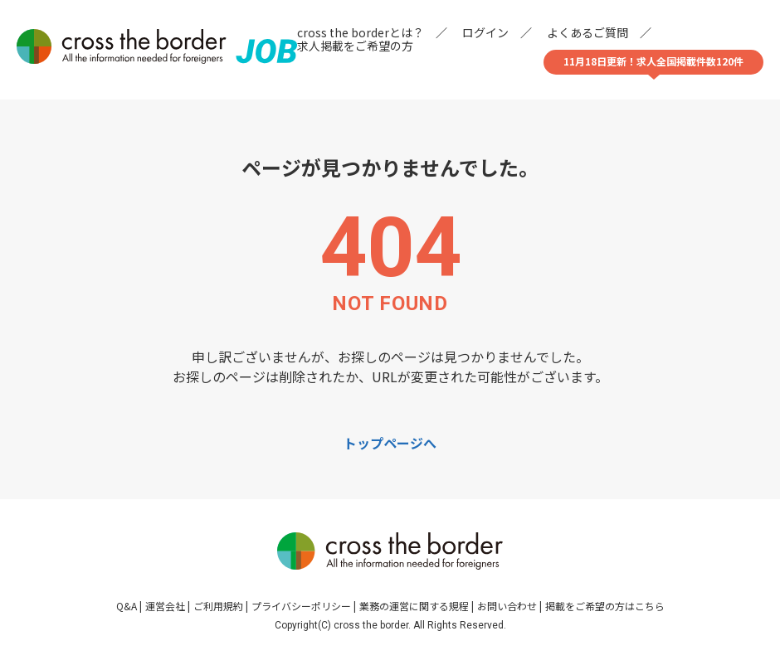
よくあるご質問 (587, 32)
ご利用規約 (218, 606)
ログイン (485, 32)
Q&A (126, 606)
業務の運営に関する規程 (414, 606)
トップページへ (390, 442)
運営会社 (165, 606)
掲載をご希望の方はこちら (605, 606)
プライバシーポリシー (301, 606)
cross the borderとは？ (360, 32)
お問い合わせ (507, 606)
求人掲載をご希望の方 (355, 45)
